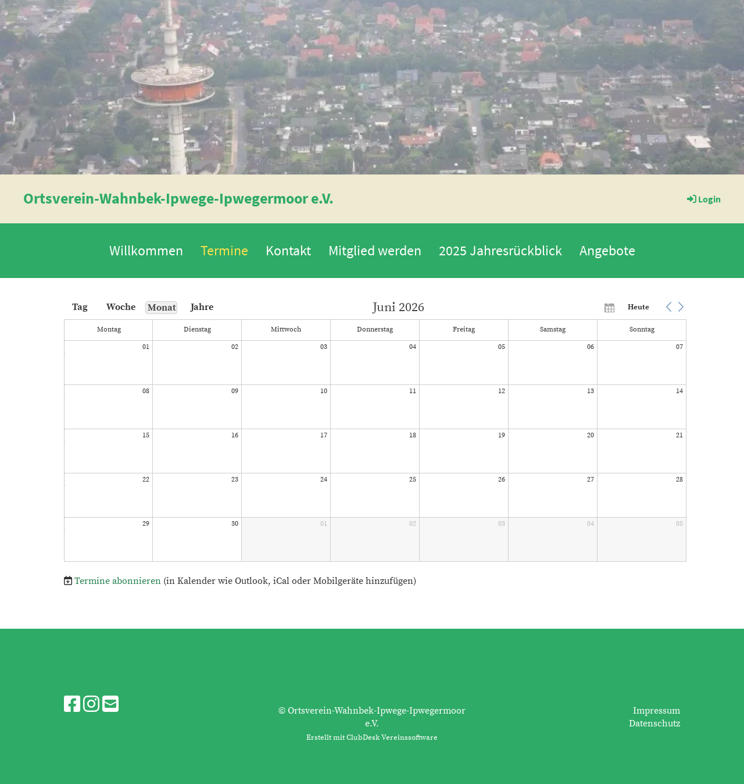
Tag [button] (80, 307)
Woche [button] (120, 307)
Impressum (656, 711)
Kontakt (288, 250)
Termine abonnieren (117, 581)
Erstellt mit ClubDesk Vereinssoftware (372, 737)
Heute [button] (638, 307)
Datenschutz (654, 723)
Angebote (607, 250)
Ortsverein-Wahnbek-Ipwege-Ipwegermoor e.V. (178, 198)
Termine (224, 250)
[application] (375, 432)
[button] (668, 307)
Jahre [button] (202, 307)
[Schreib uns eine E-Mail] (110, 705)
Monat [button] (162, 307)
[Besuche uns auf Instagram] (91, 705)
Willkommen (146, 250)
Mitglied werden (374, 250)
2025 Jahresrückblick (500, 250)
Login (703, 199)
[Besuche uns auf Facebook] (72, 705)
